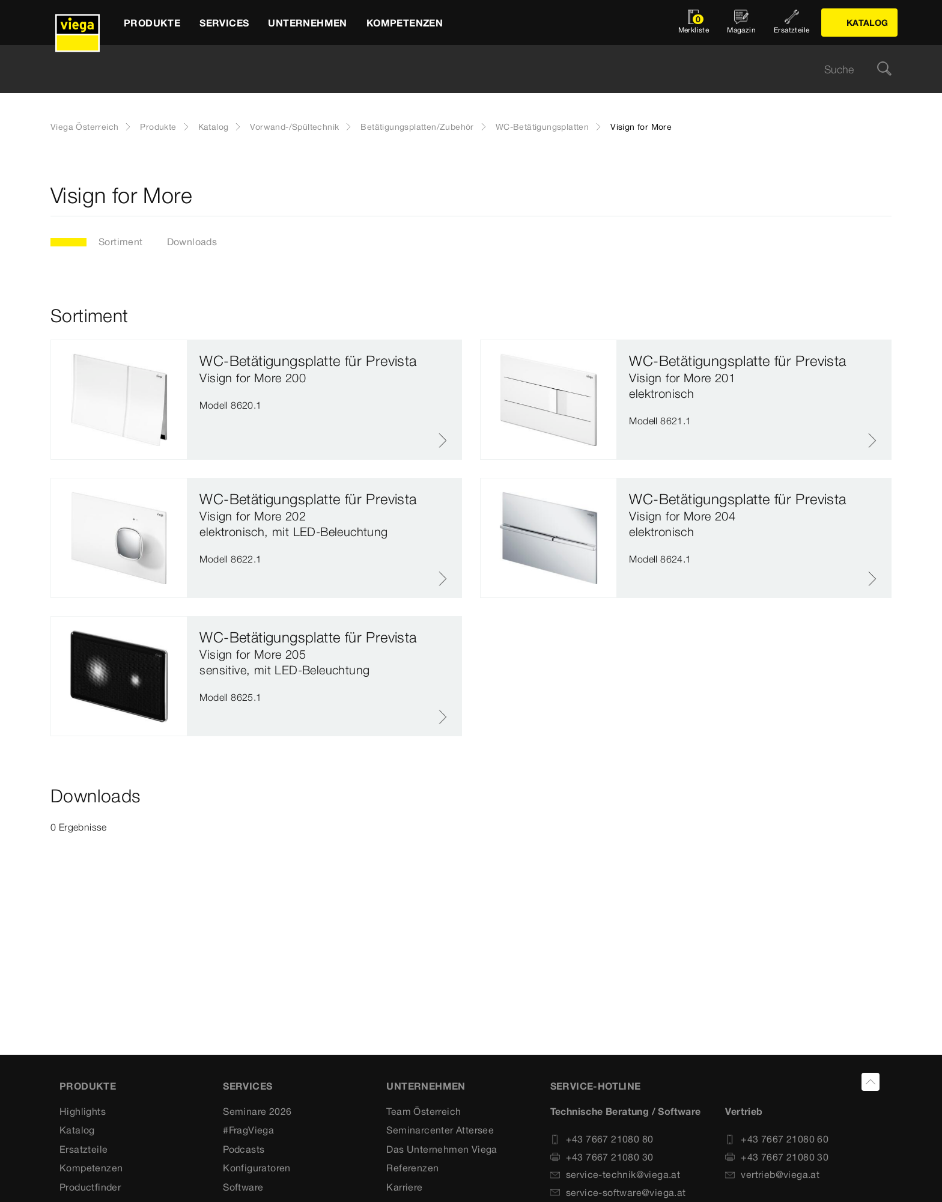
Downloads (192, 242)
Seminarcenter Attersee (440, 1130)
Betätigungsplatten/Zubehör (416, 126)
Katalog (213, 126)
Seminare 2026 (257, 1111)
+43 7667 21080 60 (776, 1139)
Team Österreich (423, 1111)
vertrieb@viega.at (772, 1174)
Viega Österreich (84, 126)
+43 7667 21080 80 (602, 1139)
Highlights (82, 1111)
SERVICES (247, 1086)
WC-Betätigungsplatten (542, 126)
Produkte (158, 126)
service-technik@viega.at (615, 1174)
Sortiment (121, 242)
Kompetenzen (91, 1168)
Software (243, 1187)
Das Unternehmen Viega (441, 1149)
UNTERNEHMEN (425, 1086)
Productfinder (90, 1187)
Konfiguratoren (257, 1168)
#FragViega (248, 1130)
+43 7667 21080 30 (602, 1157)
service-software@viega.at (618, 1192)
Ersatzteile (83, 1149)
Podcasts (243, 1149)
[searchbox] (460, 69)
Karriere (404, 1187)
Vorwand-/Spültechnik (294, 126)
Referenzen (412, 1168)
